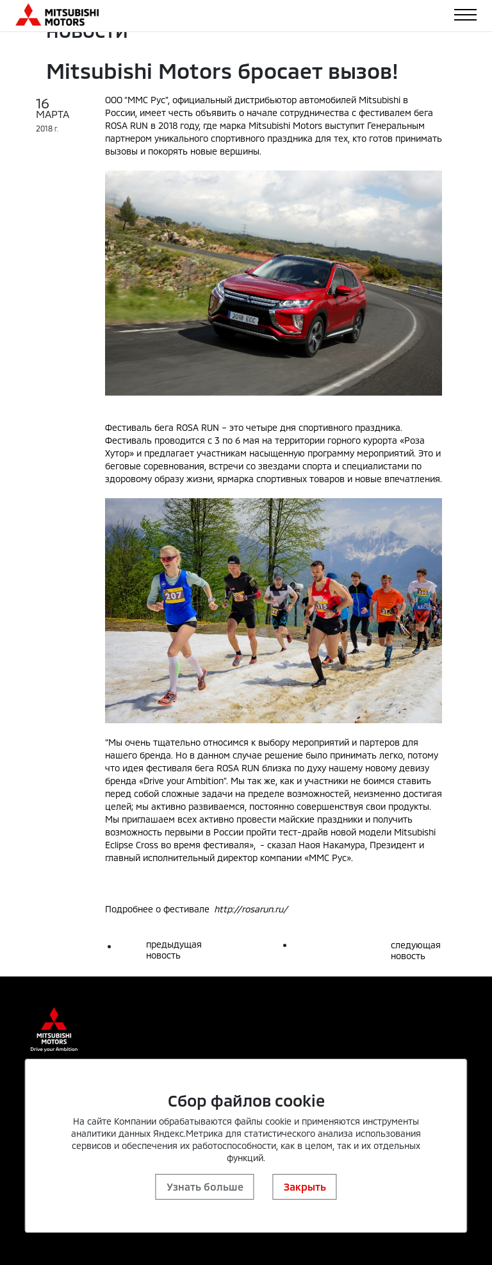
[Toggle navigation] (465, 14)
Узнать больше (205, 1186)
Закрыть (305, 1186)
